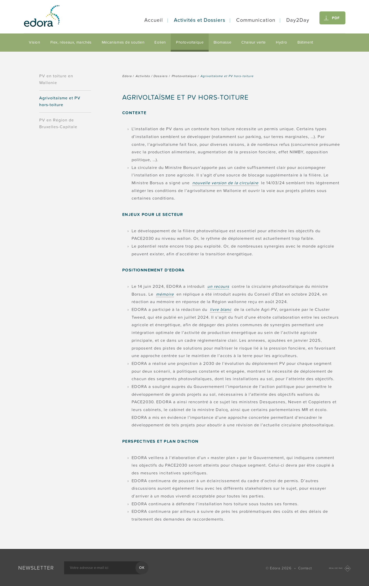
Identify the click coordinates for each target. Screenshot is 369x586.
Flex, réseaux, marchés (71, 42)
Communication (255, 20)
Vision (34, 42)
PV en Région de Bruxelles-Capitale (58, 124)
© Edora (279, 568)
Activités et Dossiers (199, 20)
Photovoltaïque (189, 42)
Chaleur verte (253, 42)
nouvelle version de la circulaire (225, 183)
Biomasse (222, 42)
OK (142, 567)
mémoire (165, 294)
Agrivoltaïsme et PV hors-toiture (59, 101)
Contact (305, 568)
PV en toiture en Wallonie (56, 79)
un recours (218, 286)
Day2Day (297, 20)
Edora (127, 76)
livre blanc (220, 309)
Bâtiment (305, 42)
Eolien (160, 42)
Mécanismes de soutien (123, 42)
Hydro (281, 42)
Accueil (153, 20)
